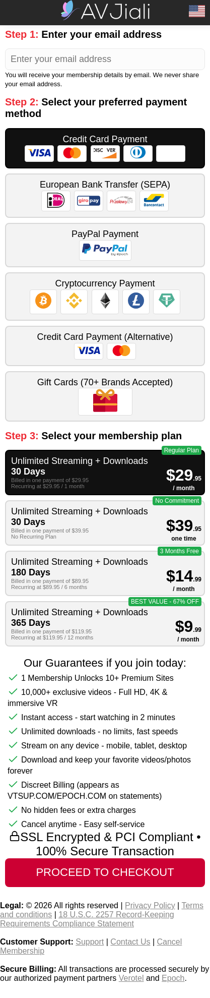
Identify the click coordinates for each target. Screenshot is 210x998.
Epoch (173, 978)
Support (90, 941)
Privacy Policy (150, 905)
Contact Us (130, 941)
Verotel (131, 978)
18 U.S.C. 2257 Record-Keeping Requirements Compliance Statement (87, 919)
